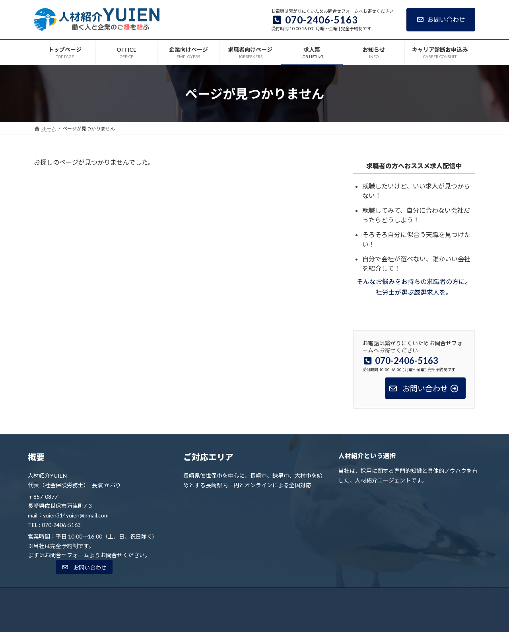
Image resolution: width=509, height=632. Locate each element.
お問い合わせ (440, 19)
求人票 (295, 596)
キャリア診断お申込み (376, 596)
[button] (84, 567)
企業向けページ (202, 596)
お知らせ (327, 596)
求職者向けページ (253, 596)
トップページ (123, 596)
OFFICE (161, 596)
